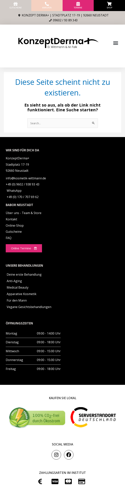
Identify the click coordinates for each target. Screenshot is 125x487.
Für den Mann (17, 300)
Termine (78, 7)
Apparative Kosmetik (21, 294)
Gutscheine (15, 7)
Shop (109, 7)
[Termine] (78, 4)
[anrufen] (47, 4)
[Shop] (109, 4)
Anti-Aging (14, 281)
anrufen (47, 7)
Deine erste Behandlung (24, 275)
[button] (116, 43)
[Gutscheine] (16, 4)
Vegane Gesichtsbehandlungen (29, 307)
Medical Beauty (17, 288)
